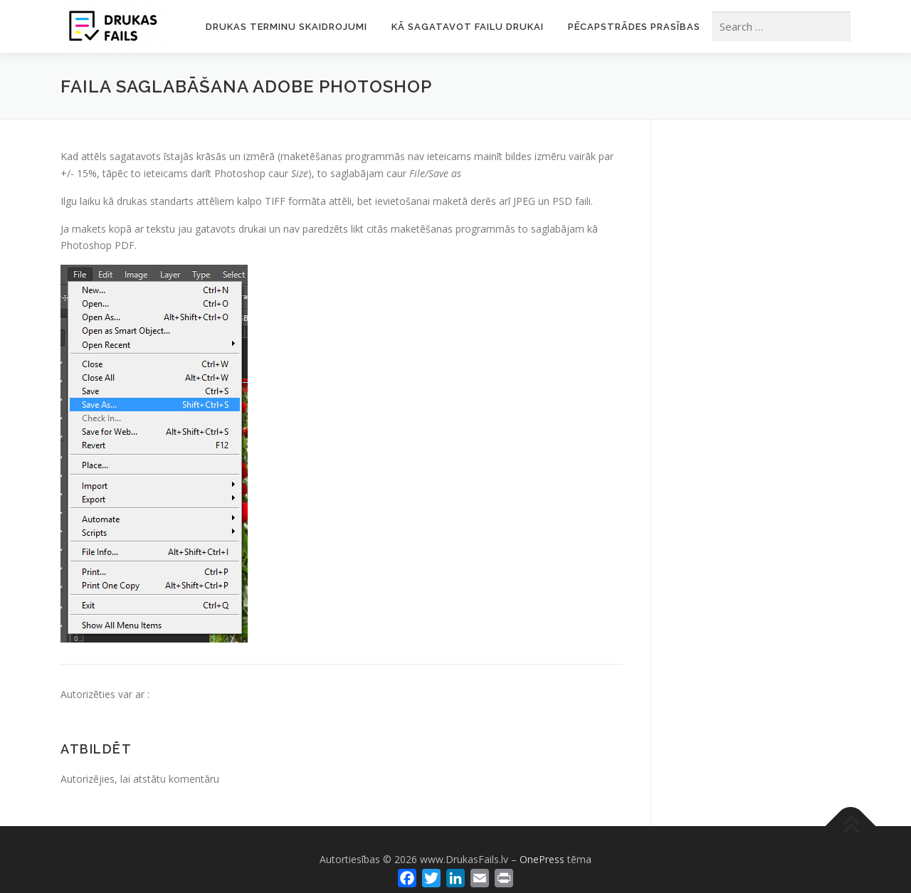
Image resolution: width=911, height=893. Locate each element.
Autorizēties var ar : (104, 694)
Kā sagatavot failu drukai (467, 26)
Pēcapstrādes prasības (634, 26)
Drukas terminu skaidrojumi (286, 26)
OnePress (542, 859)
